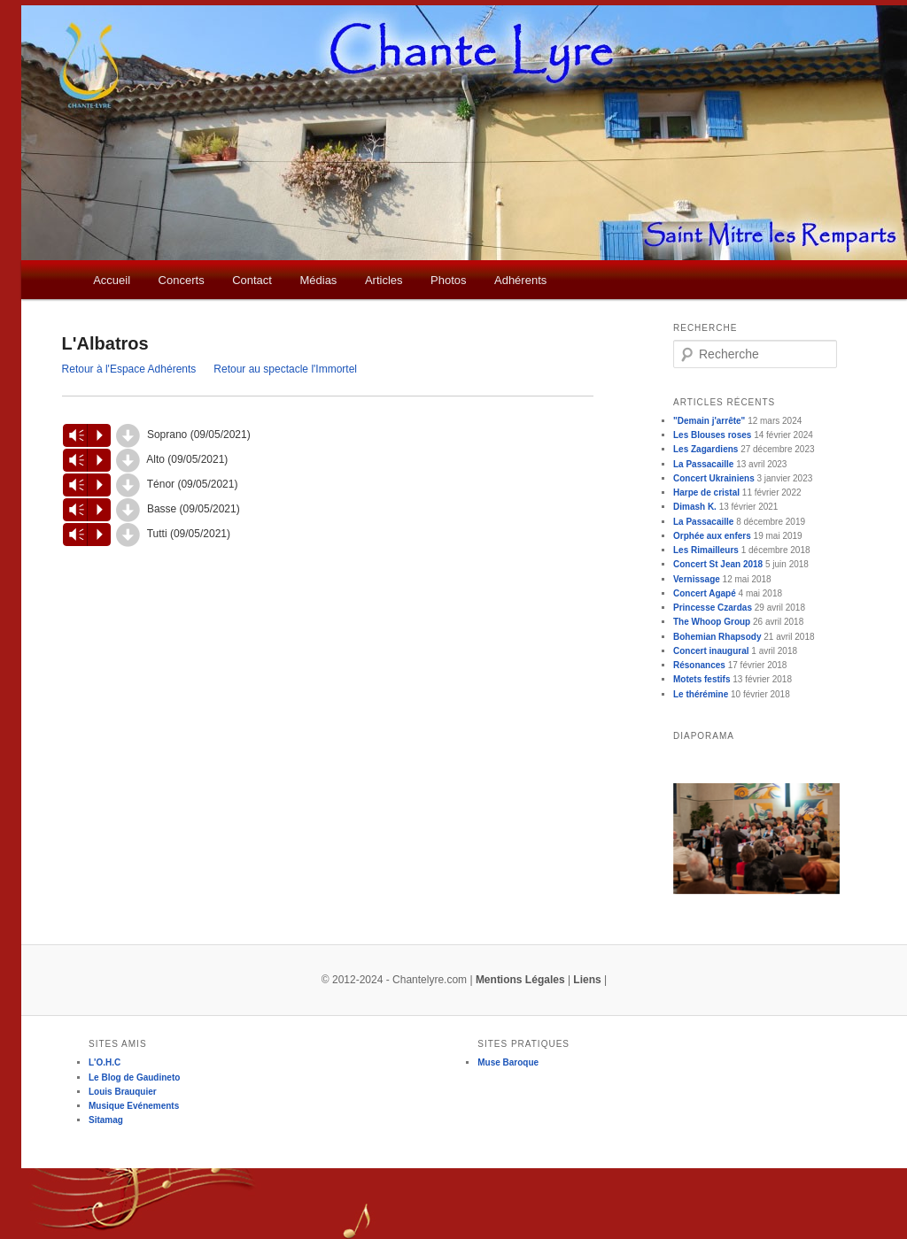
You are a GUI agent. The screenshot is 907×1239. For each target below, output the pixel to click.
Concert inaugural (711, 651)
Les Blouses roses (712, 435)
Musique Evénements (134, 1106)
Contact (252, 280)
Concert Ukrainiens (714, 478)
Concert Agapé (704, 593)
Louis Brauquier (123, 1092)
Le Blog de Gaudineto (134, 1077)
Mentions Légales (520, 980)
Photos (448, 280)
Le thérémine (700, 694)
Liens (587, 980)
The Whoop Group (711, 622)
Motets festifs (701, 679)
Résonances (699, 665)
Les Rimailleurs (706, 550)
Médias (318, 280)
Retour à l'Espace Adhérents (129, 369)
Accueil (111, 280)
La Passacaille (703, 464)
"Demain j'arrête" (709, 421)
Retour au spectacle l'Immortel (285, 369)
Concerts (182, 280)
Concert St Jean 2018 (718, 564)
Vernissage (696, 579)
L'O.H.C (104, 1062)
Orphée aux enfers (712, 536)
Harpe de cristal (706, 492)
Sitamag (106, 1120)
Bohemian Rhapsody (717, 637)
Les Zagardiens (705, 449)
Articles (384, 280)
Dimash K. (695, 507)
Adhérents (520, 280)
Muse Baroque (508, 1062)
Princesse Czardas (712, 607)
